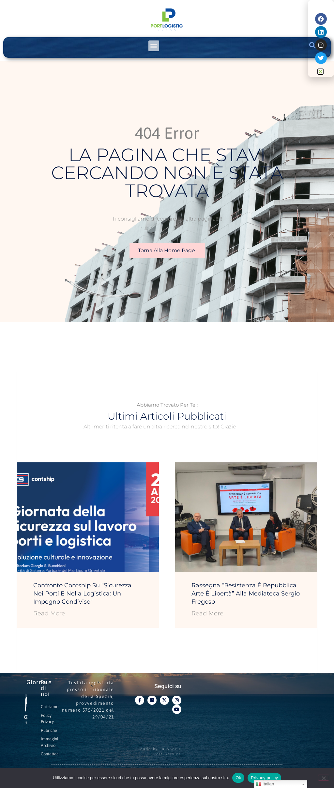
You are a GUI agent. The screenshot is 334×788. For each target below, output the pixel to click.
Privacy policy (264, 777)
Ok (238, 777)
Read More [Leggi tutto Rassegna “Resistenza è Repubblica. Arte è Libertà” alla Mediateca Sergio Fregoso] (207, 613)
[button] (153, 45)
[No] (323, 777)
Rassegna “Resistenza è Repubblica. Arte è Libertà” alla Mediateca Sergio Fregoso (245, 593)
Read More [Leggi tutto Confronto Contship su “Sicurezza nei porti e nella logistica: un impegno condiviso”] (49, 613)
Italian (265, 784)
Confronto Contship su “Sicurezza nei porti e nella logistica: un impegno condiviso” (82, 593)
